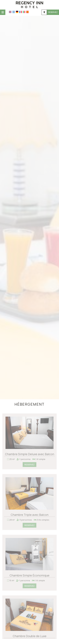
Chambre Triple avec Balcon (29, 515)
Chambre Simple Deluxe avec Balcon (29, 455)
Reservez (53, 12)
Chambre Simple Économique (29, 576)
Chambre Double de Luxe (29, 637)
